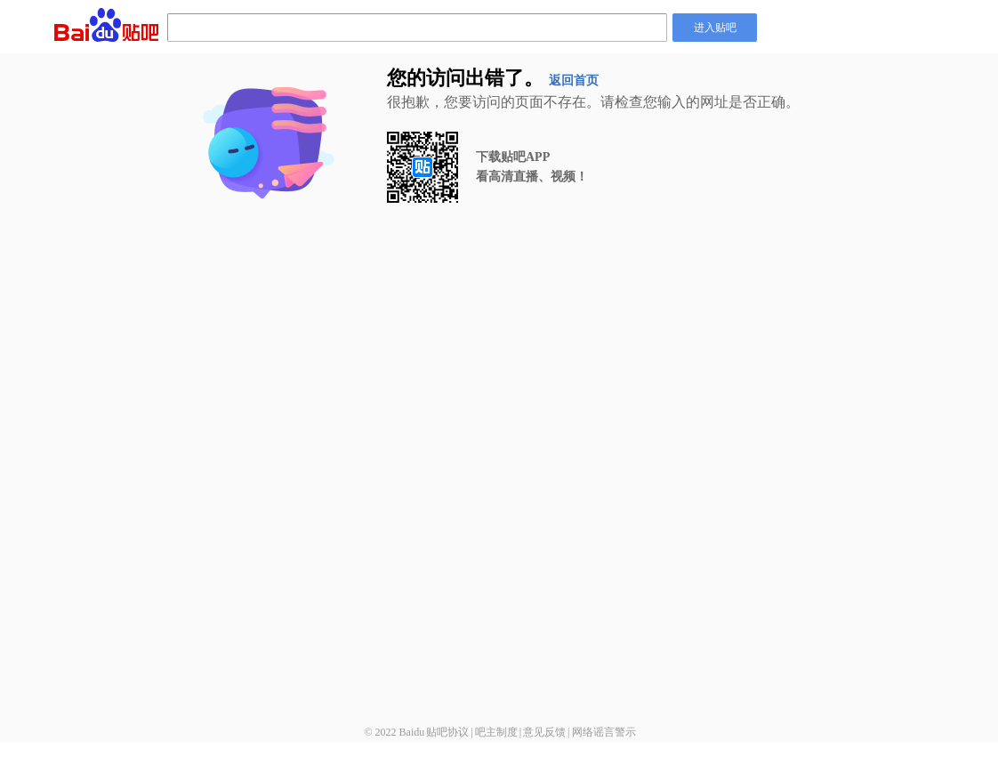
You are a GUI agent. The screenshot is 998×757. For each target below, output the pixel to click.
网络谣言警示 (604, 732)
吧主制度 (496, 732)
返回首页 (574, 80)
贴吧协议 (447, 732)
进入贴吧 (715, 27)
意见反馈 (544, 732)
